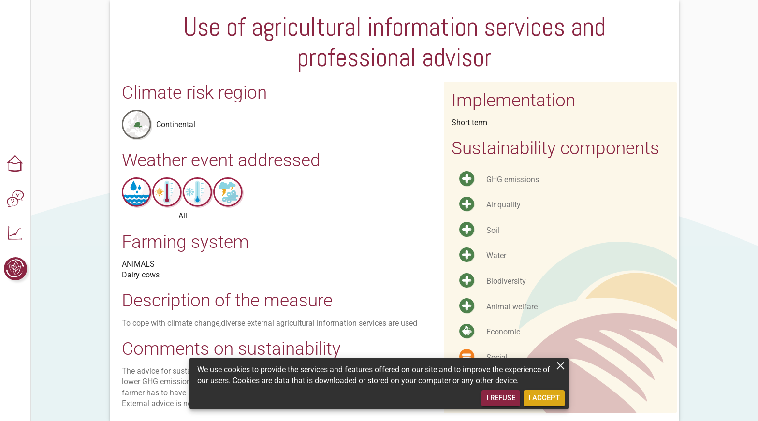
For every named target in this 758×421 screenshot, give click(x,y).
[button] (15, 164)
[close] (560, 366)
